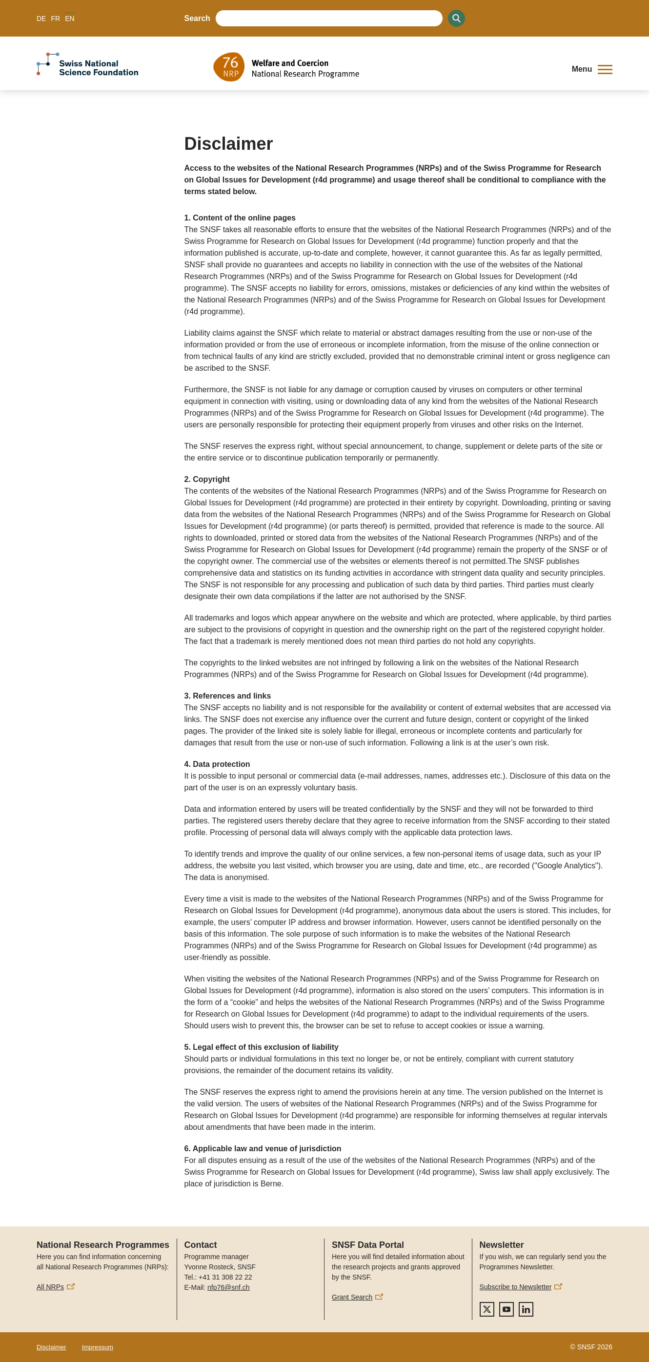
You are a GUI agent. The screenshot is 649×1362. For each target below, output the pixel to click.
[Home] (385, 66)
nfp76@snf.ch (228, 1287)
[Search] (456, 18)
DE (41, 18)
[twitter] (487, 1309)
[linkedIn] (526, 1309)
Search (197, 18)
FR (55, 18)
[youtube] (506, 1309)
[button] (592, 69)
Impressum (97, 1347)
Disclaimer (51, 1347)
